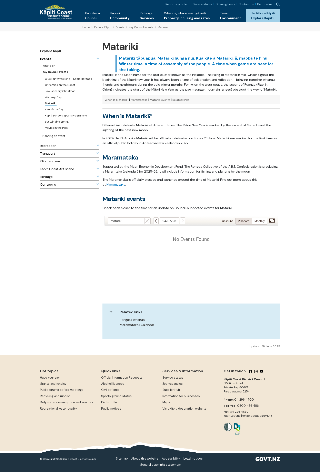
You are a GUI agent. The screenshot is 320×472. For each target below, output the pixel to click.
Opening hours (225, 4)
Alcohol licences (112, 384)
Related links (180, 100)
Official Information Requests (121, 378)
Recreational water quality (58, 409)
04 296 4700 (244, 400)
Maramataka (139, 100)
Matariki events (160, 100)
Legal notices (193, 458)
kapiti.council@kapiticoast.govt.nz (248, 416)
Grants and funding (53, 384)
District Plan (109, 402)
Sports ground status (116, 396)
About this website (144, 458)
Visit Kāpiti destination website (184, 409)
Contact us (246, 4)
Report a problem (177, 4)
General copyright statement (160, 465)
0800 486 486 (248, 406)
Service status (202, 4)
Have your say (50, 378)
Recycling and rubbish (55, 396)
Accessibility (171, 458)
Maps (166, 402)
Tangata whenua (132, 320)
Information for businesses (181, 396)
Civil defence (110, 390)
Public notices (111, 409)
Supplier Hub (171, 390)
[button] (92, 15)
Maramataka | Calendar (137, 325)
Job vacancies (172, 384)
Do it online (264, 4)
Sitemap (122, 458)
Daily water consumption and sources (66, 402)
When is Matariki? (116, 100)
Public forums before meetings (61, 390)
